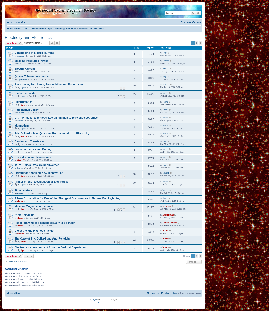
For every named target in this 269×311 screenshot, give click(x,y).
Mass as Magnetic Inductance (34, 206)
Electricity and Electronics (28, 37)
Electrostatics (23, 101)
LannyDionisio (169, 222)
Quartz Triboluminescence (32, 76)
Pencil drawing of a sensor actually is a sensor (45, 222)
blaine (165, 101)
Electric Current (25, 68)
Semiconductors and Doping (33, 149)
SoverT (20, 112)
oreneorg (166, 206)
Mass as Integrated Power (31, 60)
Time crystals (23, 190)
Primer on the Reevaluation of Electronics (41, 181)
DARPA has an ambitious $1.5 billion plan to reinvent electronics (56, 117)
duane (20, 120)
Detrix (24, 136)
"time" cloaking (24, 214)
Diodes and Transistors (30, 141)
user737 (21, 63)
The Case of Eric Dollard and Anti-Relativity (43, 238)
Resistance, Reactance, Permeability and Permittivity (49, 84)
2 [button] (196, 42)
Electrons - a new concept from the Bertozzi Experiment (51, 247)
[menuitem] (24, 22)
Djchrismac (22, 79)
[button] (200, 43)
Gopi (164, 52)
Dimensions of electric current (34, 52)
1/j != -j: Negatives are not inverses (37, 165)
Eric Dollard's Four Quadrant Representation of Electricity (52, 133)
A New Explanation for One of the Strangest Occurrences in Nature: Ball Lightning (67, 198)
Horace (20, 56)
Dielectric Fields (25, 93)
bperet (24, 87)
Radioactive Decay (27, 109)
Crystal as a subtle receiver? (33, 157)
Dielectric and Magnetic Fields (34, 230)
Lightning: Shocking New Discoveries (39, 172)
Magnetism (22, 125)
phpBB (95, 300)
